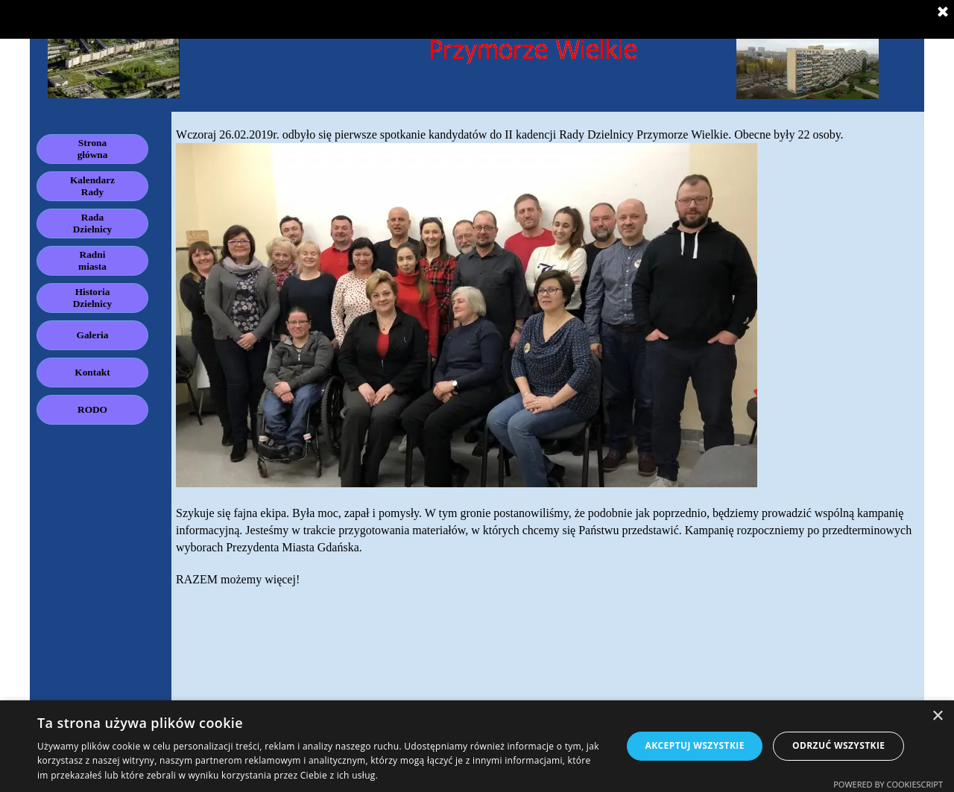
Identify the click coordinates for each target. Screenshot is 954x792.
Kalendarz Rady (92, 185)
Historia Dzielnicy (93, 297)
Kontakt (92, 372)
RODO (92, 409)
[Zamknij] (942, 13)
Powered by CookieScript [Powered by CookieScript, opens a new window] (888, 784)
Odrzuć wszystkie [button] (838, 745)
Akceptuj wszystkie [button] (694, 745)
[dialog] (477, 746)
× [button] (937, 716)
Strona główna (93, 148)
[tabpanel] (548, 364)
